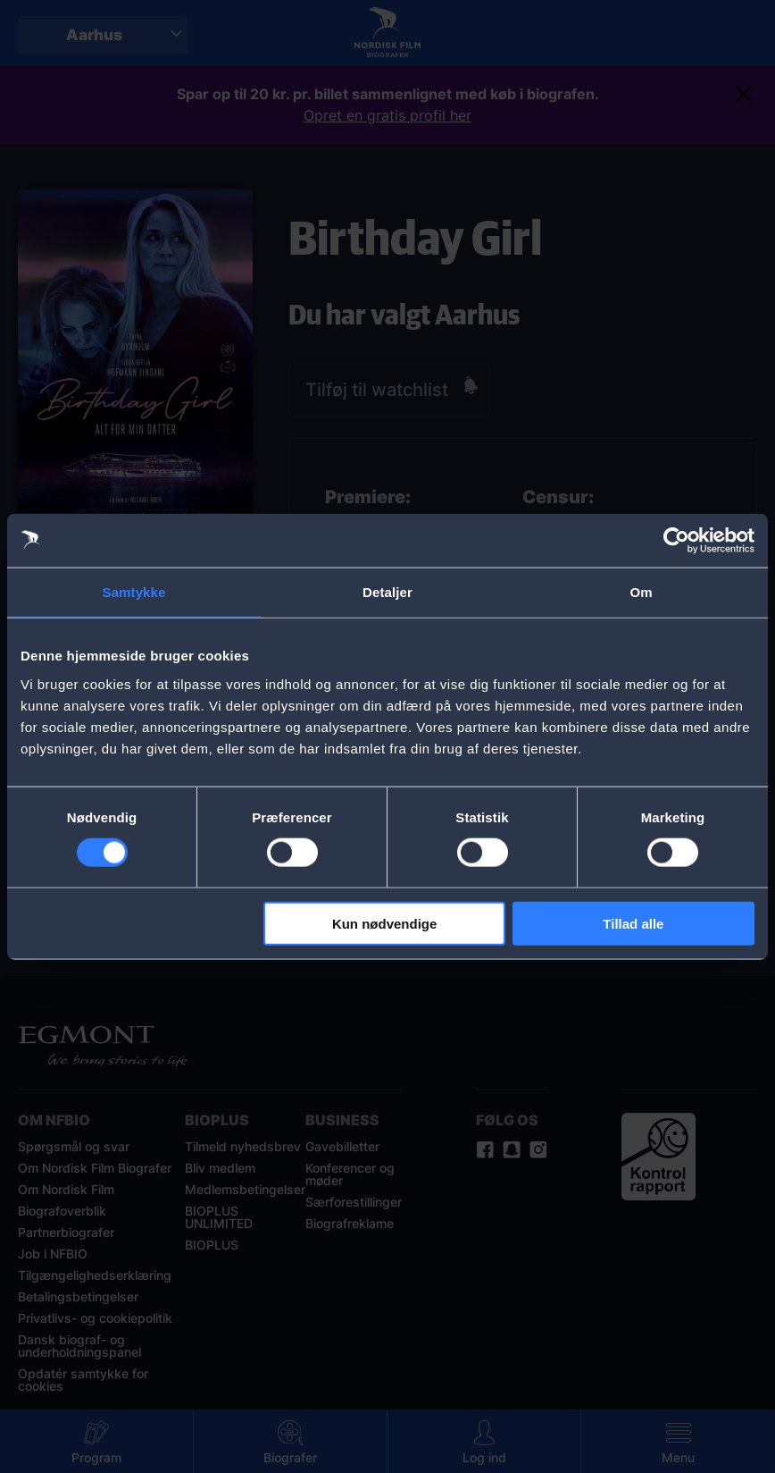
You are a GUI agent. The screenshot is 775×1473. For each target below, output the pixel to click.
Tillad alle (633, 922)
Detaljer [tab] (387, 592)
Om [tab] (640, 592)
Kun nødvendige (385, 922)
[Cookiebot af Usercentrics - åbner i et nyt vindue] (676, 540)
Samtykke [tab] (134, 592)
